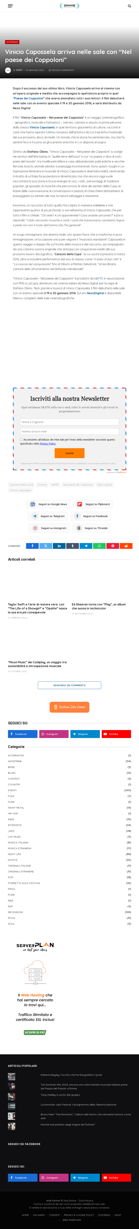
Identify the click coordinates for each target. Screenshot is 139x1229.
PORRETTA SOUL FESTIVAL (24, 883)
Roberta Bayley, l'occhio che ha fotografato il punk (71, 1074)
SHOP (118, 1215)
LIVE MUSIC (14, 836)
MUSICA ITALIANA (18, 842)
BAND (11, 767)
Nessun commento (61, 70)
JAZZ (11, 831)
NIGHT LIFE (14, 854)
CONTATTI (54, 1215)
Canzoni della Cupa (21, 484)
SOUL (11, 923)
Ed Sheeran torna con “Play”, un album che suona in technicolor (99, 606)
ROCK (11, 918)
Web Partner (53, 1200)
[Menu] (10, 6)
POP (10, 877)
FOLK (11, 796)
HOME (25, 1215)
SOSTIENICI (104, 1215)
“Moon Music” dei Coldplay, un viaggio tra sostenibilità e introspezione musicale (37, 664)
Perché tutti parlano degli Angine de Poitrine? (68, 1124)
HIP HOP (13, 813)
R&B (10, 900)
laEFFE (98, 278)
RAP (10, 906)
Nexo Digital (105, 484)
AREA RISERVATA (71, 1219)
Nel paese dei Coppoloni (78, 484)
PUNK (11, 894)
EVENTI (12, 790)
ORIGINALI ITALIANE (19, 865)
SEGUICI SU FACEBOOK (24, 1144)
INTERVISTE (15, 825)
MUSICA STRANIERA (19, 848)
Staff (19, 70)
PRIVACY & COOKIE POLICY (79, 1215)
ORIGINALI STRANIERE (21, 871)
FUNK (11, 801)
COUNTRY (14, 784)
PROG (11, 889)
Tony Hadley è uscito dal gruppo (60, 1094)
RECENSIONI (15, 912)
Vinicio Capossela (42, 127)
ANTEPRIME (12, 42)
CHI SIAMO (39, 1215)
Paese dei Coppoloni (28, 98)
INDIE (11, 819)
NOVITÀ (12, 860)
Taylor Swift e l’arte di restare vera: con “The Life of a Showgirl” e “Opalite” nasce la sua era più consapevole (37, 608)
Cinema (42, 484)
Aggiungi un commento (69, 685)
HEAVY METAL (16, 807)
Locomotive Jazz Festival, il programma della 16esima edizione (78, 1104)
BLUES (12, 772)
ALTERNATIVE (16, 755)
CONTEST (14, 778)
